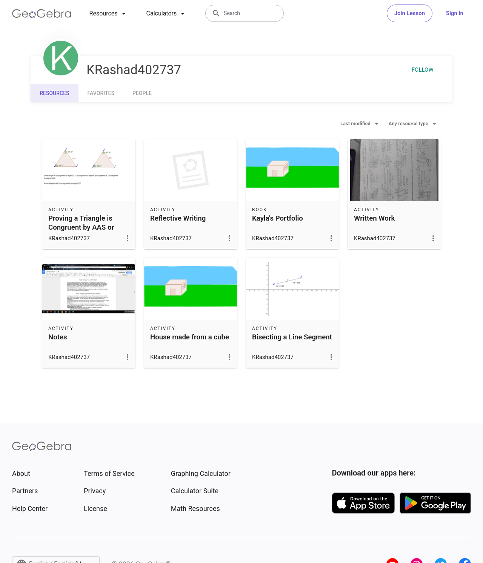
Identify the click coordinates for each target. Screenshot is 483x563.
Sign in (454, 13)
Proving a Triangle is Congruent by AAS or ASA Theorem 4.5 (81, 227)
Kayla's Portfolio (277, 218)
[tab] (108, 13)
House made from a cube (189, 337)
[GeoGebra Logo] (41, 13)
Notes (57, 337)
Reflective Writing (178, 218)
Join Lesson (409, 13)
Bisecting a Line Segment (292, 337)
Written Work (374, 218)
